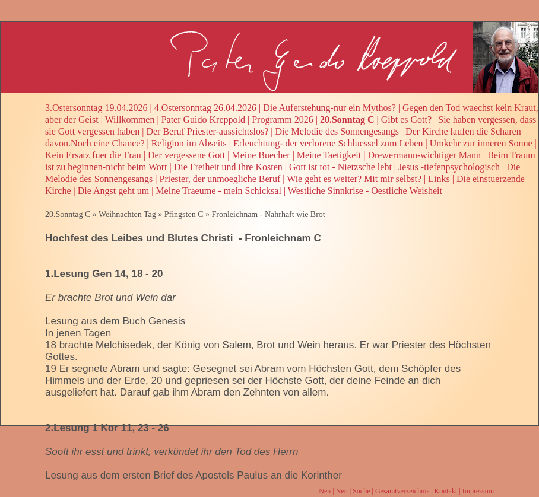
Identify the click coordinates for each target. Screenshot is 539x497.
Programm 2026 (282, 119)
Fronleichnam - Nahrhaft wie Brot (268, 214)
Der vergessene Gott (186, 155)
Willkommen (130, 119)
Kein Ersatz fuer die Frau (93, 155)
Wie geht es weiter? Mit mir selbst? (354, 179)
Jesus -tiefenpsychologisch (449, 167)
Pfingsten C (184, 214)
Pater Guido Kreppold (203, 119)
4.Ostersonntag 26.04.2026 (205, 108)
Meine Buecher (261, 155)
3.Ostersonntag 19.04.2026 (96, 108)
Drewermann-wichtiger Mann (424, 155)
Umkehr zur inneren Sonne (481, 143)
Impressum (478, 491)
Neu (325, 491)
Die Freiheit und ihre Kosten (228, 167)
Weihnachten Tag (127, 214)
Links (438, 179)
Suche (361, 491)
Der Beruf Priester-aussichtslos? (207, 131)
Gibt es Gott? (406, 119)
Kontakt (446, 491)
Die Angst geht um (113, 191)
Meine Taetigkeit (329, 155)
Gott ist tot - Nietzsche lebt (340, 167)
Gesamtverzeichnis (402, 491)
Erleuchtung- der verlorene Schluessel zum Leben (328, 143)
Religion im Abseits (189, 143)
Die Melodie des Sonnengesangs (336, 131)
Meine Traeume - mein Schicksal (218, 191)
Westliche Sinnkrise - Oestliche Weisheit (365, 191)
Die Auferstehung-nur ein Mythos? (329, 108)
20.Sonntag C (347, 119)
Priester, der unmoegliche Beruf (220, 179)
